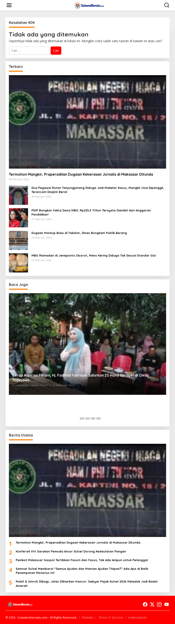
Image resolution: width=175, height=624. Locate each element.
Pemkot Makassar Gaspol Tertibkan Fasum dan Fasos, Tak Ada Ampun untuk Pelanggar (82, 560)
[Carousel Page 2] (82, 418)
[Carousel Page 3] (87, 418)
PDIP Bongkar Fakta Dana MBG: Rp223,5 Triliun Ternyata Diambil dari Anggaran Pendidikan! (91, 212)
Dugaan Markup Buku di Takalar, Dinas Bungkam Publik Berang (79, 233)
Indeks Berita (137, 617)
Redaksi (87, 617)
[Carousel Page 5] (98, 418)
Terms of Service (111, 617)
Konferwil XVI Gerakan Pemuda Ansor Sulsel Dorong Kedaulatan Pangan (71, 551)
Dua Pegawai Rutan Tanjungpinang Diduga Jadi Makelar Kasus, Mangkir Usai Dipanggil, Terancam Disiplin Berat (97, 190)
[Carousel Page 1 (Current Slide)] (76, 418)
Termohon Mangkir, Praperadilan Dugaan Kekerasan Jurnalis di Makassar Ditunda (81, 174)
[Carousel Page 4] (93, 418)
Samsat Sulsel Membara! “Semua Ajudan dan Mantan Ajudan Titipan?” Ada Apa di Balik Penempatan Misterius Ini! (82, 571)
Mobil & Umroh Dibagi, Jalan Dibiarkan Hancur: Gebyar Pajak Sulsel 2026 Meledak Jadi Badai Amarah (86, 583)
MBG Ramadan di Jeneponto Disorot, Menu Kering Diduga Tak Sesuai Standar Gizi (93, 255)
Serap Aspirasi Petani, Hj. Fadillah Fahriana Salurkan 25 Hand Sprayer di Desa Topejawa (80, 377)
